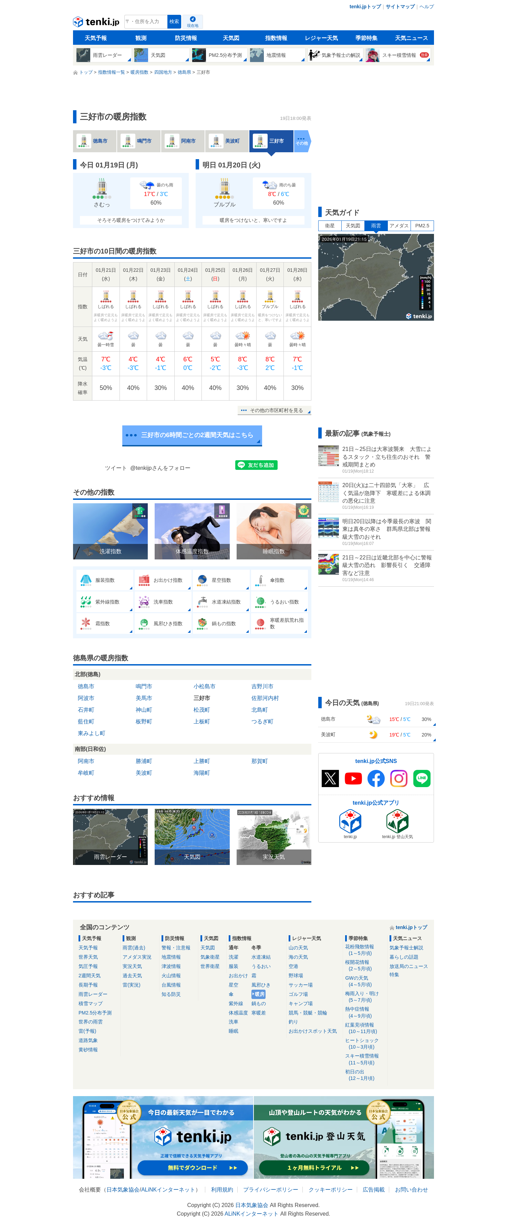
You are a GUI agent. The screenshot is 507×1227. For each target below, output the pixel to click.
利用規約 (222, 1190)
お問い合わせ (411, 1190)
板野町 (144, 721)
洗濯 (233, 957)
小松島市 (205, 686)
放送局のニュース (409, 966)
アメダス (399, 225)
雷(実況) (131, 985)
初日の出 (365, 1075)
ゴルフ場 (298, 994)
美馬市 (144, 698)
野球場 (296, 975)
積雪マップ (91, 1003)
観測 (140, 38)
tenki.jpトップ (365, 6)
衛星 (330, 225)
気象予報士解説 (406, 947)
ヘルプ (427, 6)
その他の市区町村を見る (276, 410)
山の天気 (298, 947)
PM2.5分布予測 (95, 1012)
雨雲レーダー (93, 994)
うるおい (261, 966)
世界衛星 (210, 966)
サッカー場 (301, 985)
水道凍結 (261, 957)
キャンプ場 (301, 1003)
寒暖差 (258, 1012)
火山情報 (171, 975)
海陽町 (202, 773)
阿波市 (86, 698)
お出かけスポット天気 (313, 1031)
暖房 (260, 994)
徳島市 (86, 686)
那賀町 (259, 761)
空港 (293, 966)
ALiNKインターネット (168, 1190)
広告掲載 (374, 1190)
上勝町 (202, 761)
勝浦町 (144, 761)
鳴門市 (144, 686)
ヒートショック (365, 1044)
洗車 (233, 1021)
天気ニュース (411, 38)
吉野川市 (262, 686)
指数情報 (276, 38)
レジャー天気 (321, 38)
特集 (394, 974)
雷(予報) (87, 1031)
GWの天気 (365, 981)
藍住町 (86, 721)
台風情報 (171, 985)
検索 (174, 21)
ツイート (116, 468)
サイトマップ (400, 6)
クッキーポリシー (331, 1190)
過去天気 (132, 975)
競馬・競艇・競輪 (308, 1012)
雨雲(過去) (134, 947)
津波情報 (171, 966)
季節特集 (366, 38)
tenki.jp (97, 23)
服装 (233, 966)
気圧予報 (88, 966)
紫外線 (236, 1003)
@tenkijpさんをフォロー (160, 468)
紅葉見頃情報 (365, 1028)
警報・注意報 (176, 947)
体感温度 (238, 1012)
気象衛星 (210, 957)
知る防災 (171, 994)
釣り (293, 1021)
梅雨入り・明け (365, 997)
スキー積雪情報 (365, 1059)
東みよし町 (91, 733)
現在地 (192, 25)
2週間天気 (90, 975)
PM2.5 (422, 225)
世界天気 (88, 957)
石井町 (86, 710)
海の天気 (298, 957)
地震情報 (171, 957)
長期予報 (88, 985)
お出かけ (238, 975)
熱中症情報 (365, 1012)
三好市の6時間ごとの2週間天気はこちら (197, 435)
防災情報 (186, 38)
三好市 (202, 698)
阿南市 (86, 761)
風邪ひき (261, 985)
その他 (302, 143)
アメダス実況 (137, 957)
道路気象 (88, 1040)
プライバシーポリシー (270, 1190)
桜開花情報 (365, 965)
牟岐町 (86, 773)
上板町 (202, 721)
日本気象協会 (122, 1190)
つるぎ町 (262, 721)
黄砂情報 (88, 1049)
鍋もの (258, 1003)
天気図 (231, 38)
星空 (233, 985)
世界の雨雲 (91, 1021)
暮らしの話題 (404, 957)
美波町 (144, 773)
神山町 (144, 710)
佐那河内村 (265, 698)
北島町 (259, 710)
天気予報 (96, 38)
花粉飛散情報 (365, 950)
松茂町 (202, 710)
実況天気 (132, 966)
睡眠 (233, 1031)
